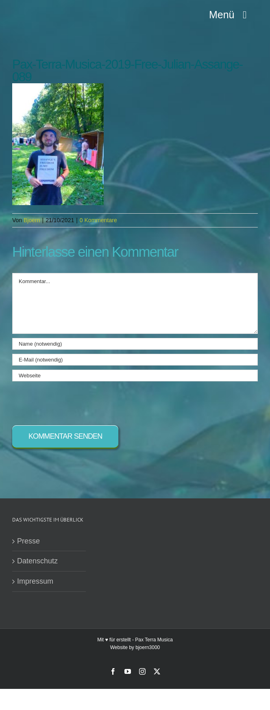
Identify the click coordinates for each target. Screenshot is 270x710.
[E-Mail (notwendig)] (135, 360)
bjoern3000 (147, 647)
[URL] (135, 375)
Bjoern (32, 220)
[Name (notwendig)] (135, 344)
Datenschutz (37, 561)
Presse (28, 541)
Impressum (35, 581)
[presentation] (74, 401)
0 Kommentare (98, 220)
